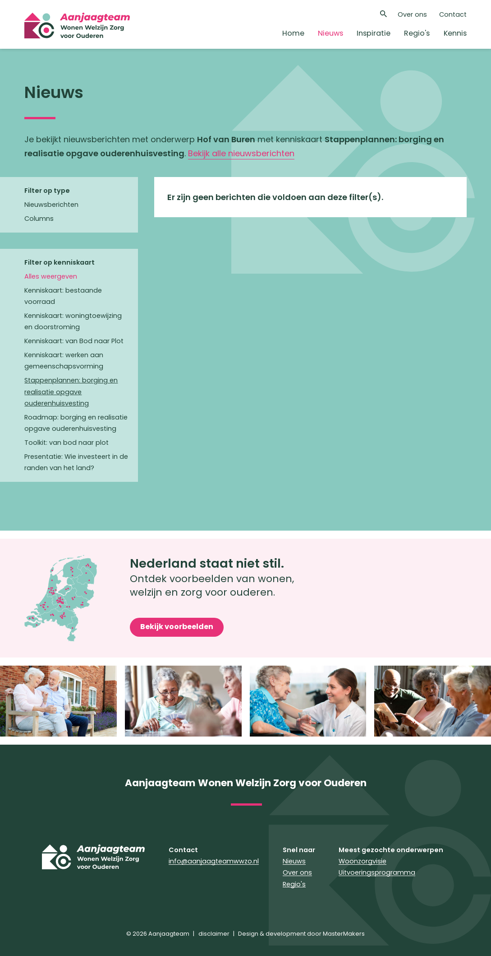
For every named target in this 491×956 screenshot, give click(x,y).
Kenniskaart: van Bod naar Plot (74, 340)
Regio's (417, 33)
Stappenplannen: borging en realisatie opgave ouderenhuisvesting (71, 391)
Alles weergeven (50, 276)
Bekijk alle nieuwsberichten (241, 153)
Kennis (455, 33)
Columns (39, 218)
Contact (453, 14)
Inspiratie (373, 33)
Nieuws (330, 33)
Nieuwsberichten (51, 204)
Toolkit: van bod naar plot (66, 442)
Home (293, 33)
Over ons (412, 14)
